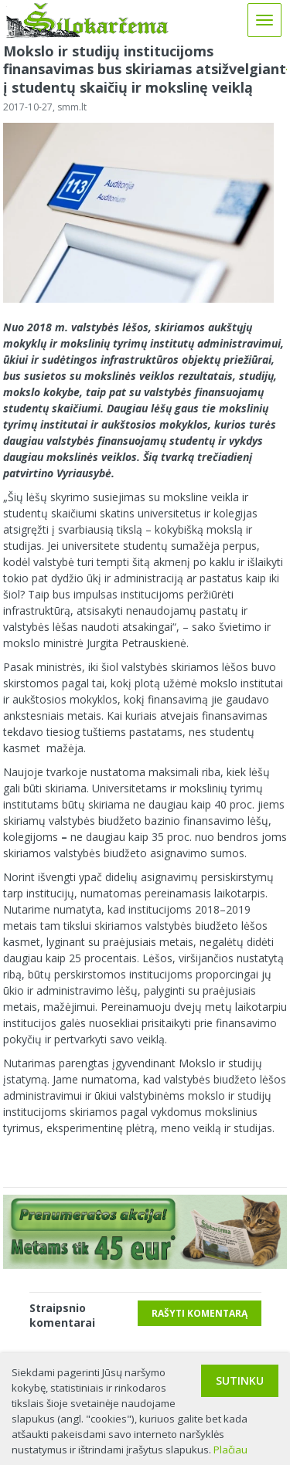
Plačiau (230, 1450)
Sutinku (240, 1380)
